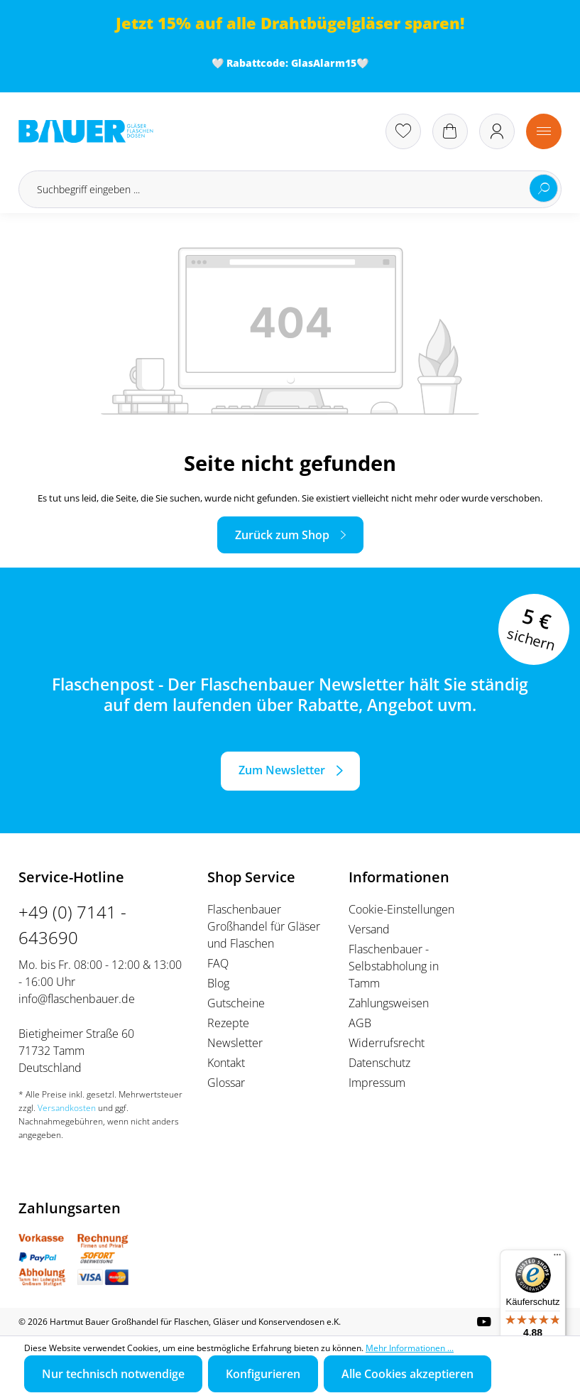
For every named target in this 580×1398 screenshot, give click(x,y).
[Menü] (544, 131)
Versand (369, 929)
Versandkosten (67, 1108)
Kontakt (226, 1063)
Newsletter (235, 1043)
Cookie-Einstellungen (401, 909)
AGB (360, 1023)
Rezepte (228, 1023)
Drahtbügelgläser (330, 23)
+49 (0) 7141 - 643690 (72, 924)
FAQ (218, 963)
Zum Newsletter (282, 770)
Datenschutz (379, 1063)
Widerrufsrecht (387, 1043)
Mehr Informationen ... (410, 1348)
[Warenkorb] (450, 131)
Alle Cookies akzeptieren (407, 1374)
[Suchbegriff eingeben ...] (290, 189)
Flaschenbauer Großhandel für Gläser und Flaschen (263, 926)
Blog (218, 983)
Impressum (377, 1082)
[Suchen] (544, 188)
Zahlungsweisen (389, 1003)
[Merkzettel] (403, 131)
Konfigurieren (263, 1374)
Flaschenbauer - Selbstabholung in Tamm (394, 966)
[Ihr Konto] (497, 131)
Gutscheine (236, 1003)
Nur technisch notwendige (113, 1374)
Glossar (226, 1082)
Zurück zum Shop (282, 535)
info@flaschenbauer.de (76, 999)
